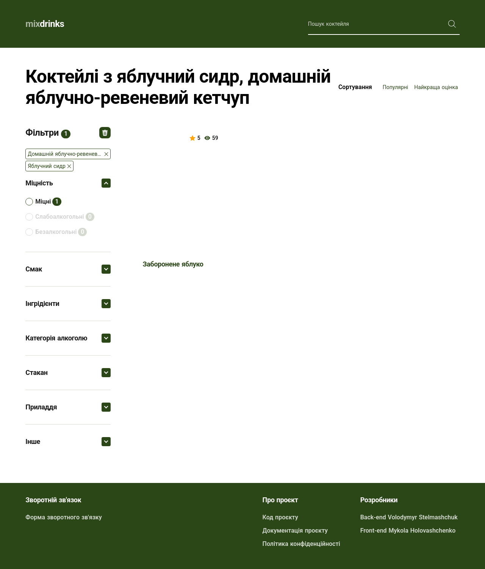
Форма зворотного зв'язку (63, 517)
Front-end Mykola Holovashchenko (408, 530)
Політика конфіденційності (301, 543)
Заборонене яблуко (173, 264)
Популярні (395, 87)
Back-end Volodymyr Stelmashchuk (409, 517)
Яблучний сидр (46, 166)
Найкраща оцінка (436, 87)
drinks (44, 24)
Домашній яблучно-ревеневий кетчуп (69, 154)
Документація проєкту (295, 530)
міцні (43, 201)
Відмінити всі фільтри (105, 132)
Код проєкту (280, 517)
